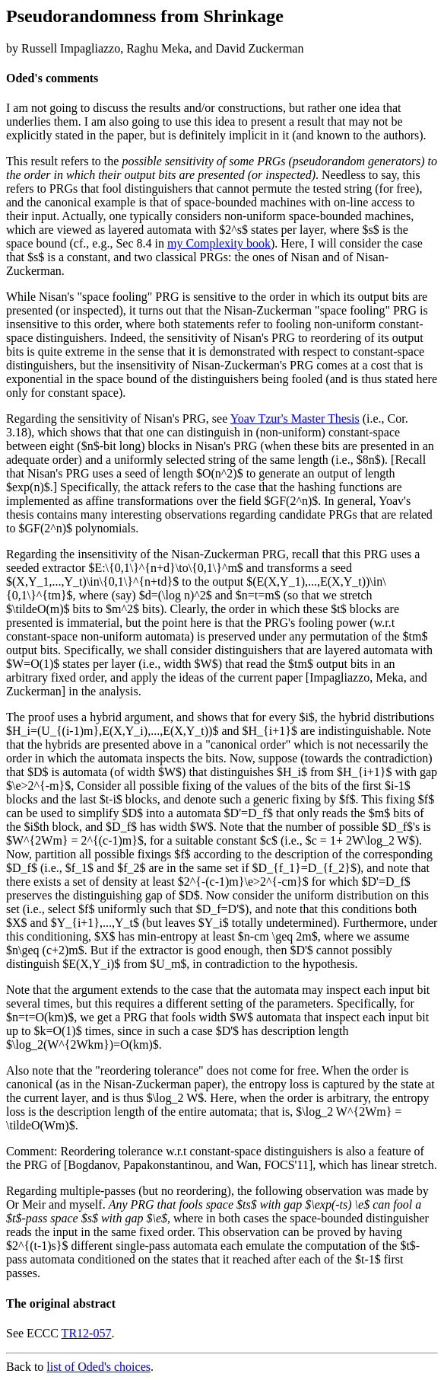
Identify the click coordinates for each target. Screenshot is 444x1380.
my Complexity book (219, 243)
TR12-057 (87, 1333)
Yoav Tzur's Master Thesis (295, 418)
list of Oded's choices (98, 1366)
